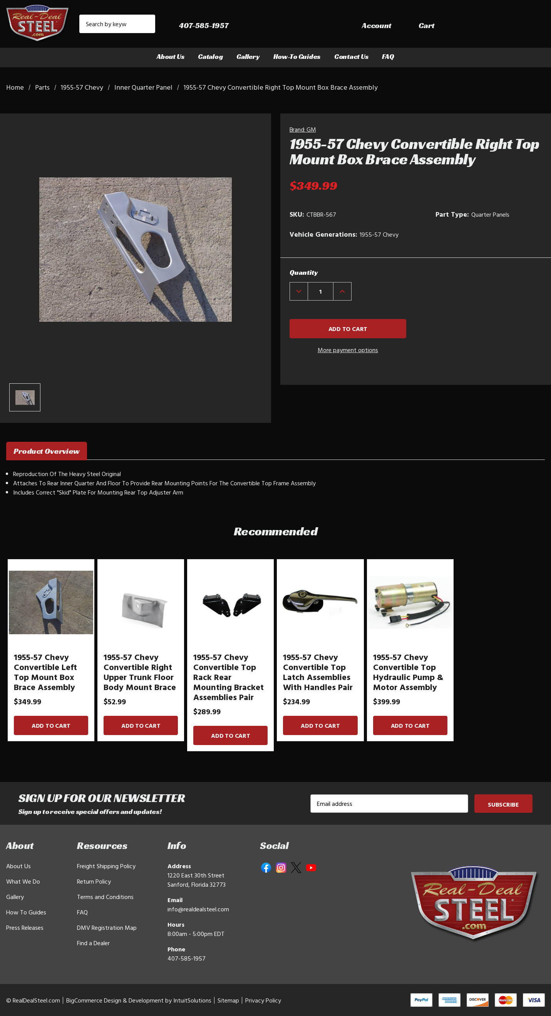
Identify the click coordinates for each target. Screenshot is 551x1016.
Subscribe (503, 804)
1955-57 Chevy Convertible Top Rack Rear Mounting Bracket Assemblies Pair (228, 677)
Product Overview (46, 451)
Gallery (247, 56)
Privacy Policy (263, 1000)
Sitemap (228, 1000)
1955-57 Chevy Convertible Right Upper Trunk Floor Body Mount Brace (140, 672)
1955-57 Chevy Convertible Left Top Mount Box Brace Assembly (45, 672)
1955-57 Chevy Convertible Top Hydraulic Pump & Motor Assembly (408, 672)
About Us (170, 56)
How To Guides (26, 912)
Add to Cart (51, 725)
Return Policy (94, 881)
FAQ (388, 56)
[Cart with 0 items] (528, 25)
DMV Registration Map (107, 927)
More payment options (348, 349)
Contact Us (351, 56)
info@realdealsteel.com (198, 909)
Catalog (210, 56)
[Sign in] (478, 25)
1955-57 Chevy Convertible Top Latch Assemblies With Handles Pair (318, 672)
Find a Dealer (93, 942)
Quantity (304, 272)
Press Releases (25, 927)
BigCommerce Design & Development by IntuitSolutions (138, 1000)
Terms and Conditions (105, 896)
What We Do (23, 881)
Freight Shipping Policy (106, 866)
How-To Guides (297, 56)
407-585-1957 (186, 958)
